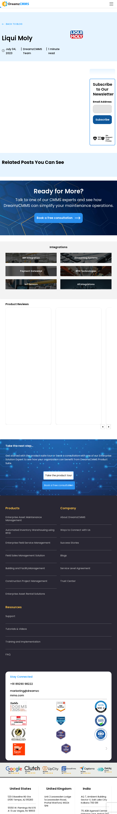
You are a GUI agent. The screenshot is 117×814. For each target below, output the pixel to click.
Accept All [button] (101, 804)
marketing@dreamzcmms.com (24, 693)
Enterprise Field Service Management (27, 542)
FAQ (8, 654)
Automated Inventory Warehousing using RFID (29, 531)
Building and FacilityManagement (25, 568)
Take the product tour (58, 475)
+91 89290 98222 (21, 684)
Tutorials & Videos (16, 629)
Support (10, 616)
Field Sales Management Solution (25, 555)
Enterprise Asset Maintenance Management (23, 518)
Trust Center (68, 581)
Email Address (102, 102)
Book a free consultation (58, 218)
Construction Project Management (26, 581)
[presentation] (103, 427)
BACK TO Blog (12, 24)
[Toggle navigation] (111, 4)
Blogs (63, 555)
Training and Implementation (22, 641)
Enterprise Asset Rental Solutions (25, 594)
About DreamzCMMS (72, 517)
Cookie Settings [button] (82, 804)
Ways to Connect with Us (75, 530)
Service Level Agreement (75, 568)
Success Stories (69, 542)
